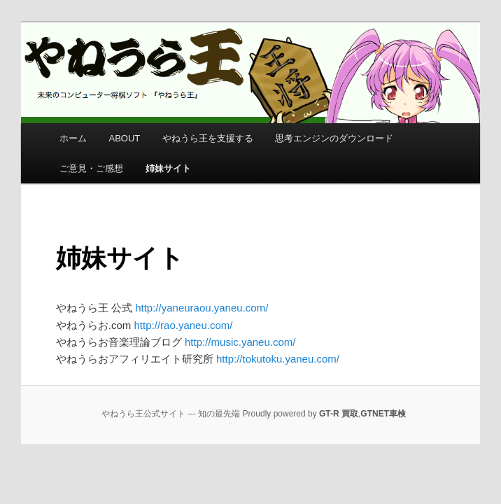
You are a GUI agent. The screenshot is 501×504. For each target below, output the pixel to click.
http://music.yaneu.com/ (240, 342)
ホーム (73, 138)
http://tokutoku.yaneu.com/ (277, 359)
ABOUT (125, 138)
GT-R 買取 (338, 414)
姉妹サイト (168, 168)
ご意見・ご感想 (91, 168)
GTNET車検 (383, 414)
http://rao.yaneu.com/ (183, 325)
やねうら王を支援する (207, 138)
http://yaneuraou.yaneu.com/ (201, 308)
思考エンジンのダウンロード (334, 138)
